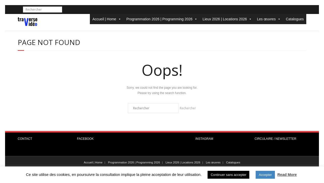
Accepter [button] (265, 175)
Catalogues (295, 19)
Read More (287, 174)
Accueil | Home (106, 19)
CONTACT (25, 139)
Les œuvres (269, 19)
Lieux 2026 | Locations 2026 (227, 19)
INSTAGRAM (204, 139)
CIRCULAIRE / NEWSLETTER (275, 139)
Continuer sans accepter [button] (228, 175)
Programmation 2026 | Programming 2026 (161, 19)
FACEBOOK (85, 139)
